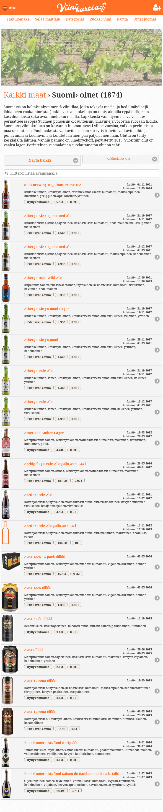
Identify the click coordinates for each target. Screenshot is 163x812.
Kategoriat (75, 19)
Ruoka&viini (100, 19)
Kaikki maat (25, 95)
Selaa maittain (47, 19)
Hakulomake (18, 19)
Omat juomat (144, 19)
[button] (11, 8)
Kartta (122, 19)
